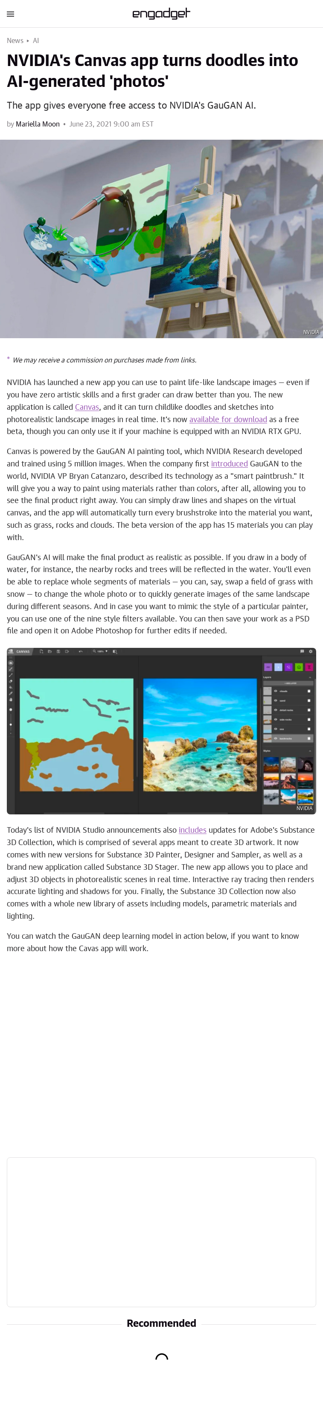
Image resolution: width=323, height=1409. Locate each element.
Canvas (87, 407)
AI (36, 40)
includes (193, 830)
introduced (229, 464)
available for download (228, 420)
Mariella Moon (38, 124)
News (15, 40)
